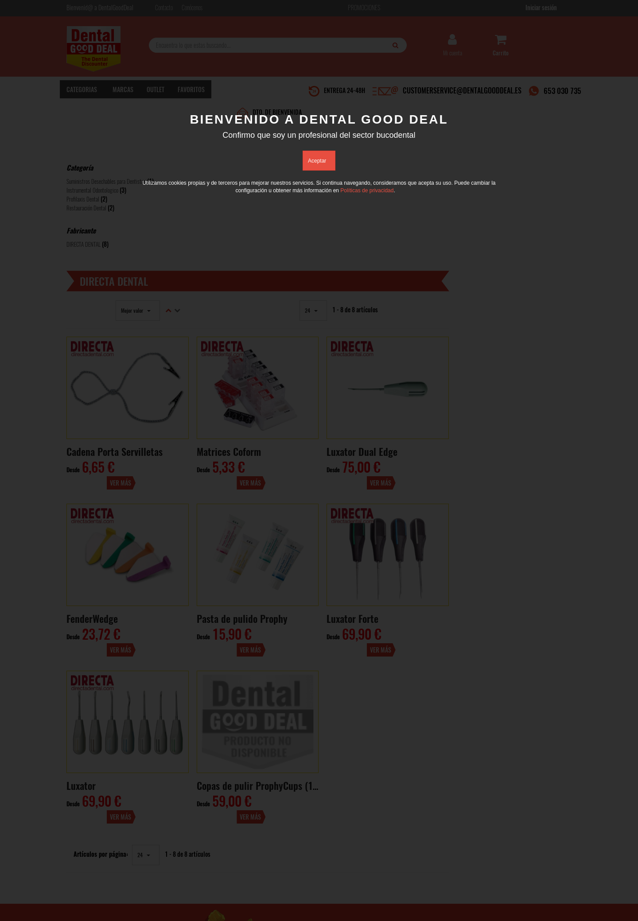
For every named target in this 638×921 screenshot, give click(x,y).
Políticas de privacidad (366, 191)
